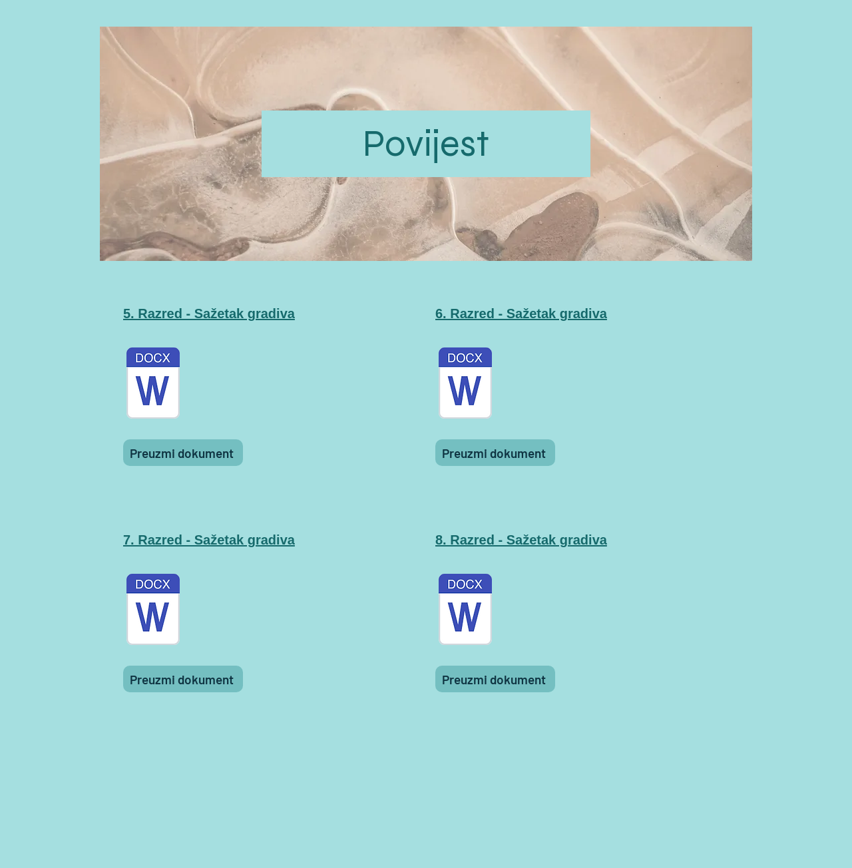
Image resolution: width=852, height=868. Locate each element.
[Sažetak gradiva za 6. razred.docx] (465, 384)
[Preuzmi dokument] (183, 452)
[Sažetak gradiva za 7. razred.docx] (153, 611)
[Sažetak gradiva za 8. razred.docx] (465, 611)
